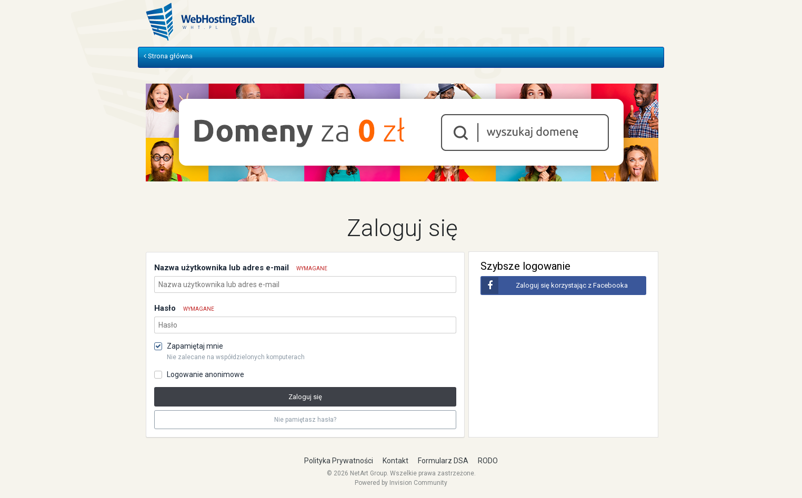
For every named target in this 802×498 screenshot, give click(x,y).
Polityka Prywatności (338, 460)
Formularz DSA (443, 460)
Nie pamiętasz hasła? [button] (305, 419)
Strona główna (168, 56)
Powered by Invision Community (401, 482)
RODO (488, 460)
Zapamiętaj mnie (195, 346)
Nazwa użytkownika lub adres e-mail (240, 267)
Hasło (184, 308)
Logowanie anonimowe (205, 374)
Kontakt (395, 460)
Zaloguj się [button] (305, 397)
